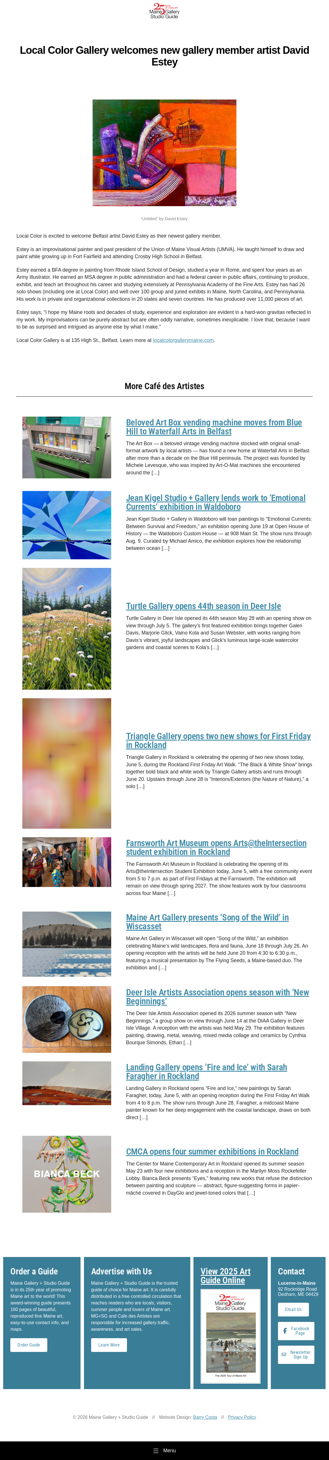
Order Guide (28, 1345)
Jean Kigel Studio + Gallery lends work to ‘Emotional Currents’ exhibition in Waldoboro (216, 502)
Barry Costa (205, 1417)
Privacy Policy (242, 1417)
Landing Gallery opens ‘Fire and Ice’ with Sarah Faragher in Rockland (206, 1071)
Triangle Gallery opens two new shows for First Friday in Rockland (218, 740)
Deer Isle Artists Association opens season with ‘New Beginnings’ (217, 997)
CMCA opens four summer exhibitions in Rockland (212, 1151)
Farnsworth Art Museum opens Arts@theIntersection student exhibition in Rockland (216, 847)
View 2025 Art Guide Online (225, 1276)
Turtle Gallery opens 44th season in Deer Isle (203, 606)
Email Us (293, 1309)
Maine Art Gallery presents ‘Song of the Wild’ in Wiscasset (207, 922)
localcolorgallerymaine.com (183, 340)
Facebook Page (296, 1331)
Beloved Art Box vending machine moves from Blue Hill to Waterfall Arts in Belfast (214, 427)
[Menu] (164, 1451)
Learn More (109, 1345)
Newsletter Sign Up (296, 1355)
